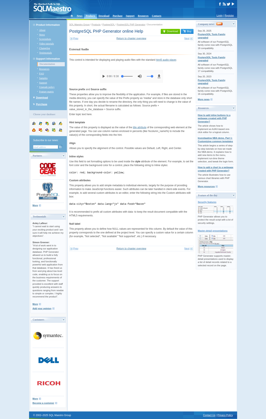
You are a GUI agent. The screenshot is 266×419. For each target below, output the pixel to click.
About (42, 30)
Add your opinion (42, 308)
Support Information (48, 58)
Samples (43, 78)
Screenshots (45, 39)
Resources (143, 15)
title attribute (139, 127)
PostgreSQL (108, 24)
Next (187, 38)
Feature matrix (46, 91)
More (35, 205)
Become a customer (43, 403)
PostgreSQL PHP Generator (131, 24)
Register (229, 15)
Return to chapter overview (131, 38)
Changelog (44, 48)
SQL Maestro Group (79, 24)
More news (204, 99)
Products (90, 15)
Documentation (47, 64)
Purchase (118, 15)
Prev (75, 38)
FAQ (41, 73)
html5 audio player (166, 59)
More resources (206, 186)
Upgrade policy (47, 87)
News (79, 15)
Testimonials (45, 52)
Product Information (48, 24)
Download (104, 15)
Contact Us (209, 415)
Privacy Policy (225, 415)
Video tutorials (46, 43)
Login (220, 15)
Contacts (156, 15)
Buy (187, 31)
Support (130, 15)
